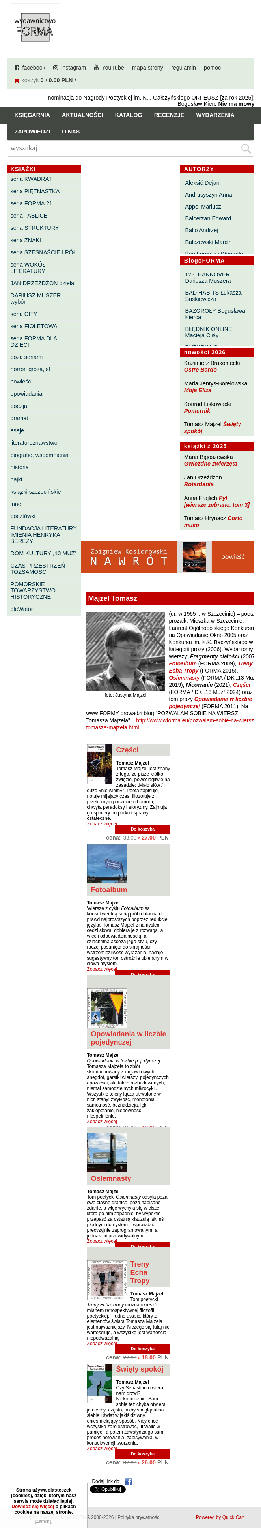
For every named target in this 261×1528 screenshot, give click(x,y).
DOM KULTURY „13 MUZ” (44, 553)
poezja (19, 406)
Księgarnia (32, 115)
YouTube (113, 67)
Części (241, 685)
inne (16, 504)
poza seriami (27, 357)
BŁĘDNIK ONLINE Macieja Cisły (208, 332)
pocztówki (23, 516)
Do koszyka (143, 829)
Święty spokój (140, 1369)
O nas (71, 131)
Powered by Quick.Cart (220, 1517)
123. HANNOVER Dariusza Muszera (208, 277)
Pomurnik (197, 411)
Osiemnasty (184, 678)
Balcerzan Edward (208, 218)
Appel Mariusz (203, 206)
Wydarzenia (215, 115)
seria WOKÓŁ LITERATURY (28, 267)
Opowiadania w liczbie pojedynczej (128, 1038)
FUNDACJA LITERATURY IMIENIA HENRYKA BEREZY (44, 534)
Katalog (128, 115)
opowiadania (27, 394)
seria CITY (24, 314)
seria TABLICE (29, 215)
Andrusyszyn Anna (208, 195)
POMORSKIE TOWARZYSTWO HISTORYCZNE (33, 590)
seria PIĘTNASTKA (35, 191)
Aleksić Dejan (202, 183)
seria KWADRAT (31, 179)
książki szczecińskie (36, 492)
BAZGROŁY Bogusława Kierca (215, 314)
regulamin (183, 67)
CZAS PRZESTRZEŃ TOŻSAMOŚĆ (38, 568)
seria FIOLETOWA (34, 326)
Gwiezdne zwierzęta (210, 463)
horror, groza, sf (30, 369)
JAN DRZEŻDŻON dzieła (43, 283)
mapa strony (147, 67)
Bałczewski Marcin (208, 242)
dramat (19, 418)
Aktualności (82, 115)
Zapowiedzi (32, 131)
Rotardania (199, 484)
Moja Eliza (198, 390)
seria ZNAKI (26, 240)
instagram (73, 67)
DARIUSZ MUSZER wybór (36, 298)
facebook (33, 67)
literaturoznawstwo (34, 443)
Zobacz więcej (102, 824)
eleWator (22, 609)
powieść (21, 381)
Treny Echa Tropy (140, 1272)
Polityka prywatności (138, 1517)
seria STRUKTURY (35, 228)
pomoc (212, 67)
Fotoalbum (183, 664)
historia (20, 467)
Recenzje (169, 115)
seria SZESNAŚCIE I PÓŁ (43, 252)
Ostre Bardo (200, 369)
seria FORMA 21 (31, 203)
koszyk (30, 80)
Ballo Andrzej (201, 230)
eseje (17, 430)
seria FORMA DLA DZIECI (34, 341)
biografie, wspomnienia (40, 455)
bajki (16, 479)
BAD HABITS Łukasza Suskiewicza (213, 295)
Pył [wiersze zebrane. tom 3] (217, 501)
